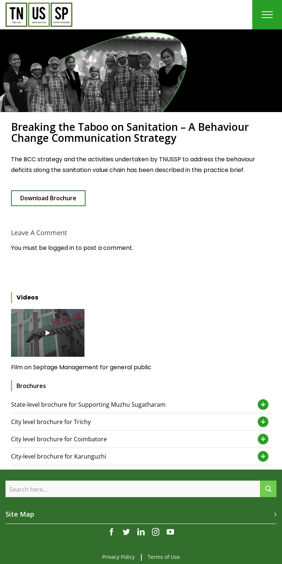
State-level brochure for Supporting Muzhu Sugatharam (88, 404)
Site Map (20, 514)
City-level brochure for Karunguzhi (58, 456)
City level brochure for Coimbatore (59, 439)
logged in (61, 248)
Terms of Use (164, 556)
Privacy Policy (118, 556)
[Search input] (133, 488)
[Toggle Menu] (267, 14)
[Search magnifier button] (268, 489)
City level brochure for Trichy (51, 422)
